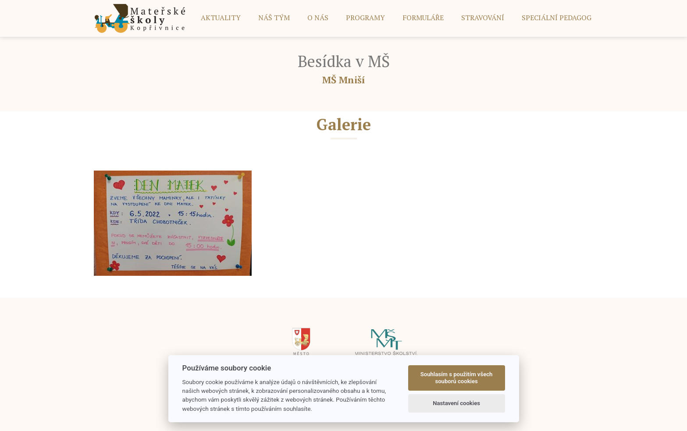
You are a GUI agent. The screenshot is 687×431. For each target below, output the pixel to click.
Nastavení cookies (456, 403)
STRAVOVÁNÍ (482, 17)
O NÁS (317, 17)
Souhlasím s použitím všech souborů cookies (456, 378)
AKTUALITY (221, 17)
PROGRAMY (365, 17)
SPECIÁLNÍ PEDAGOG (556, 17)
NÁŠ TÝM (274, 17)
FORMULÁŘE (423, 17)
